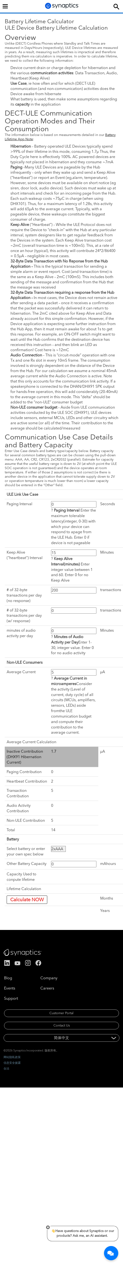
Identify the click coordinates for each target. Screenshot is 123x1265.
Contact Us (61, 1025)
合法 (6, 1068)
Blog (8, 978)
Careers (47, 988)
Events (9, 988)
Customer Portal (61, 1013)
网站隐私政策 (12, 1057)
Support (11, 998)
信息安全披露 (12, 1062)
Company (48, 978)
